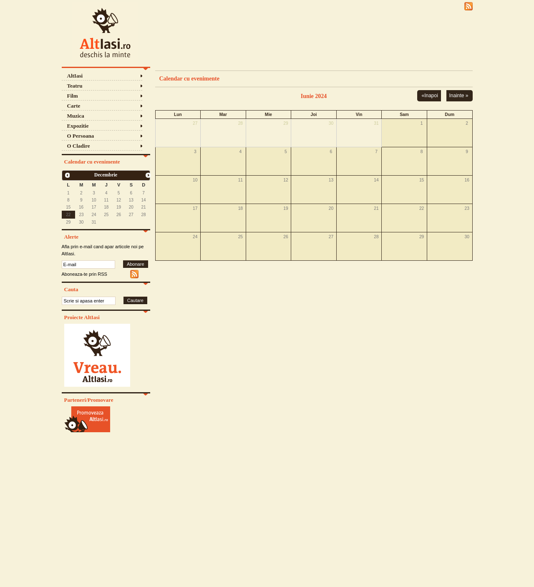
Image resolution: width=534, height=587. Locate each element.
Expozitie (78, 126)
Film (72, 96)
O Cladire (78, 146)
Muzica (75, 116)
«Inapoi (429, 95)
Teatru (75, 86)
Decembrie (105, 175)
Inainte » (458, 95)
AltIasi (75, 76)
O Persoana (80, 136)
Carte (74, 106)
